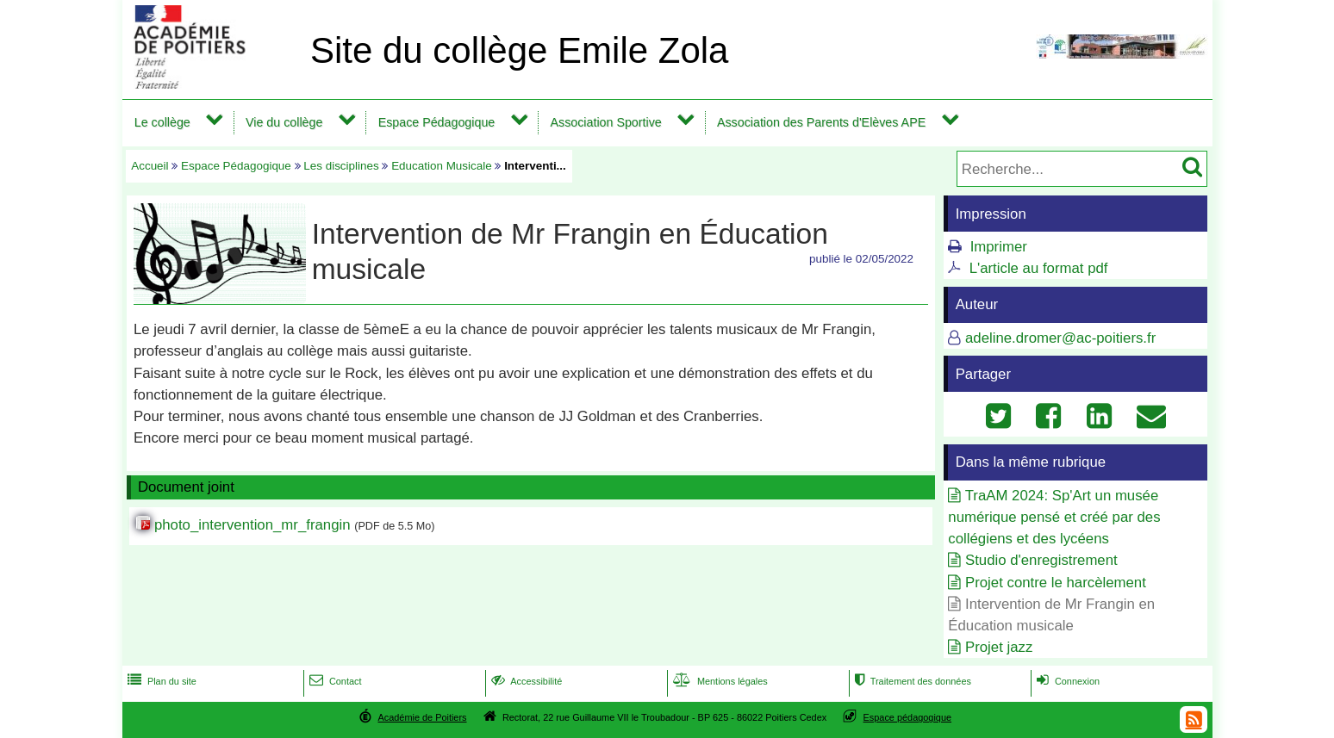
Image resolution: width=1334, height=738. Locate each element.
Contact (334, 681)
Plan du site (160, 681)
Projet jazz (998, 647)
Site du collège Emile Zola (519, 50)
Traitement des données (911, 681)
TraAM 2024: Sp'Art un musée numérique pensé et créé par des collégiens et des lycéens (1054, 517)
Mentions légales (719, 681)
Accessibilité (525, 681)
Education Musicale (441, 165)
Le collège (162, 122)
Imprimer (998, 247)
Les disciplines (340, 165)
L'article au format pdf (1038, 268)
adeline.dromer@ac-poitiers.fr (1060, 338)
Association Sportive (605, 122)
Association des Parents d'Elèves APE (821, 122)
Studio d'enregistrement (1041, 560)
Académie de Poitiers (421, 717)
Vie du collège (284, 122)
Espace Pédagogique (437, 122)
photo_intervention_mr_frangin (252, 525)
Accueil (149, 165)
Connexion (1066, 681)
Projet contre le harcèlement (1055, 582)
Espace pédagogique (907, 717)
